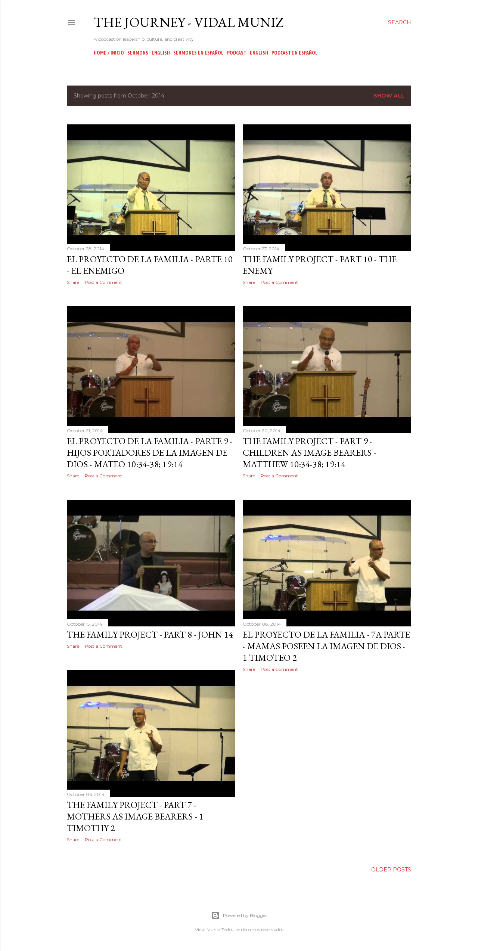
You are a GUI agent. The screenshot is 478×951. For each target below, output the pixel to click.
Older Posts (391, 869)
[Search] (399, 22)
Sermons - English (148, 52)
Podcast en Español (294, 52)
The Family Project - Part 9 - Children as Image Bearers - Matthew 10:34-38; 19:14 (309, 452)
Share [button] (73, 282)
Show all (388, 95)
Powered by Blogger (239, 915)
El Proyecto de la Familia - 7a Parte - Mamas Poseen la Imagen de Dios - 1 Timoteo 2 (326, 646)
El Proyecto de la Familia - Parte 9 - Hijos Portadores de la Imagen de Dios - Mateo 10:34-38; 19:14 (150, 452)
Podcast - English (247, 52)
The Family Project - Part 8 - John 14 (150, 634)
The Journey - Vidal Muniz (189, 22)
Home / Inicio (109, 52)
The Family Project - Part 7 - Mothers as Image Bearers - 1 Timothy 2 (135, 816)
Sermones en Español (198, 52)
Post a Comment (103, 282)
